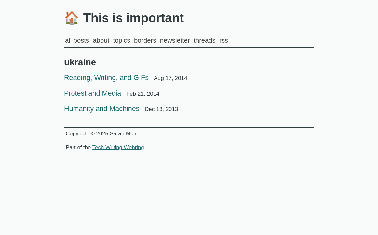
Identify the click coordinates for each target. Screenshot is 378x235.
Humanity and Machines (121, 108)
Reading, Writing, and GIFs (125, 77)
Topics (121, 40)
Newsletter (175, 40)
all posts (77, 40)
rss (223, 40)
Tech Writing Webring (118, 147)
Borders (145, 40)
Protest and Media (111, 93)
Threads (204, 40)
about (101, 40)
